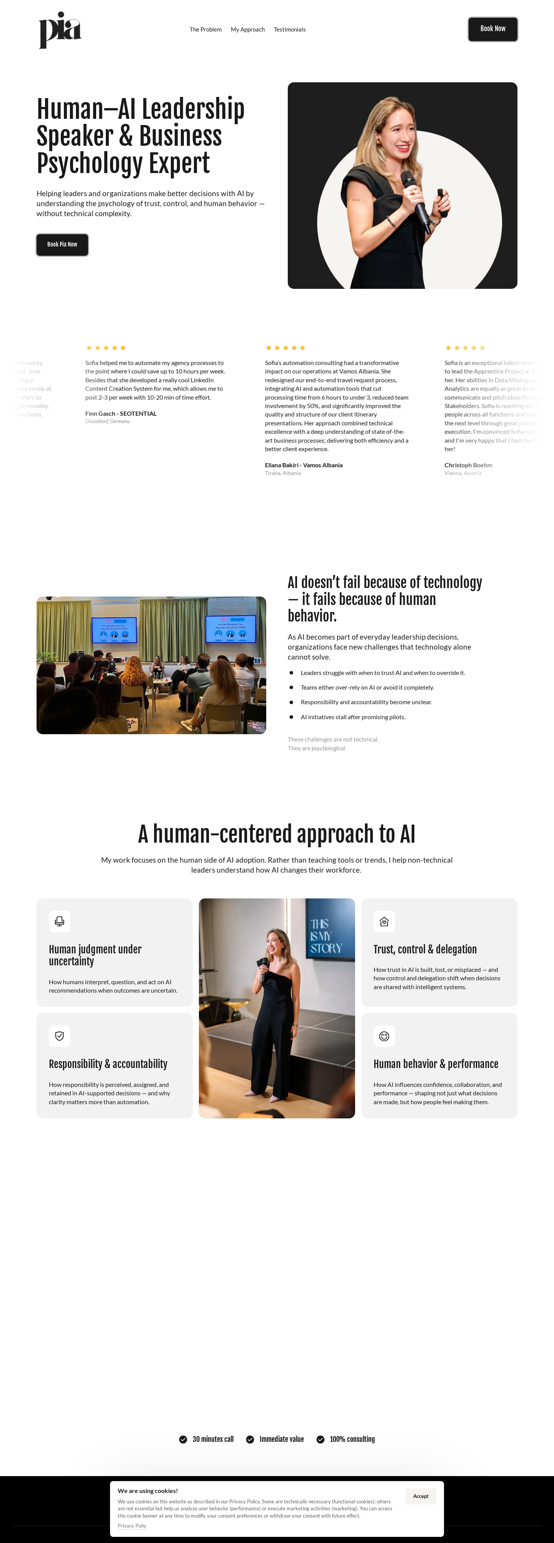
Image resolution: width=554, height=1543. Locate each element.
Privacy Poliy (132, 1526)
